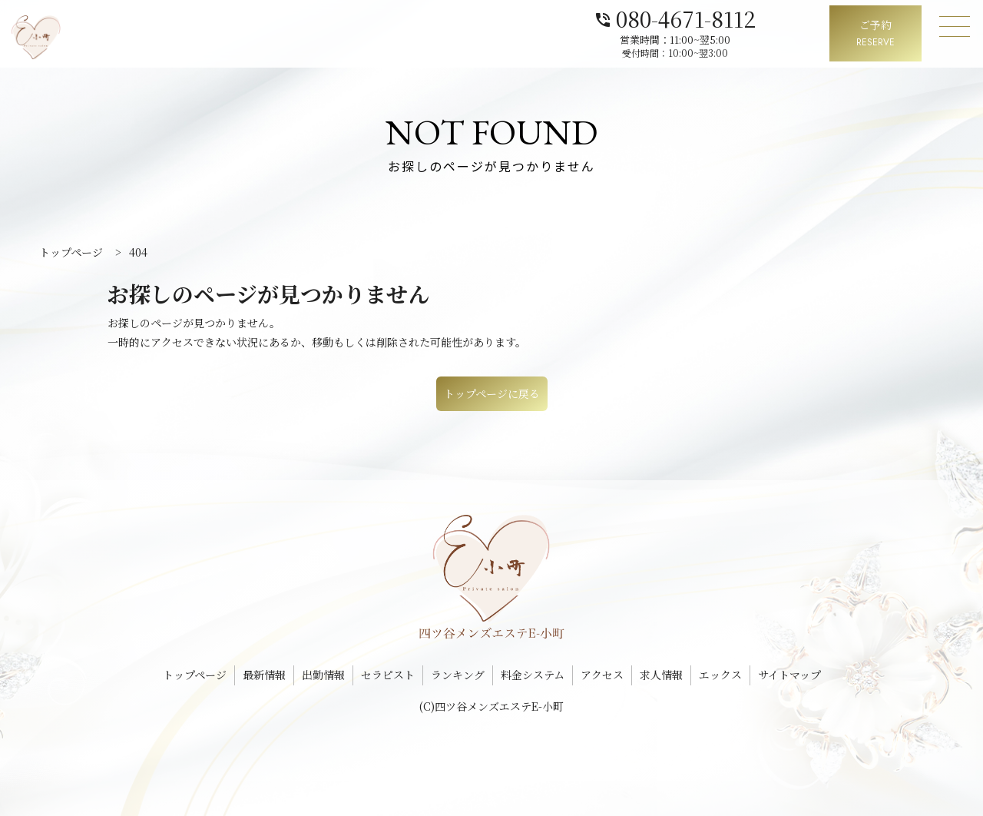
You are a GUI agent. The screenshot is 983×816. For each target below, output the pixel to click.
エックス (720, 674)
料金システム (532, 674)
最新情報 (264, 674)
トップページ (195, 674)
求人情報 (661, 674)
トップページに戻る (492, 393)
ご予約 (875, 34)
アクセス (602, 674)
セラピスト (388, 674)
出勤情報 (323, 674)
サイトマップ (789, 674)
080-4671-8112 (736, 17)
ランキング (458, 674)
